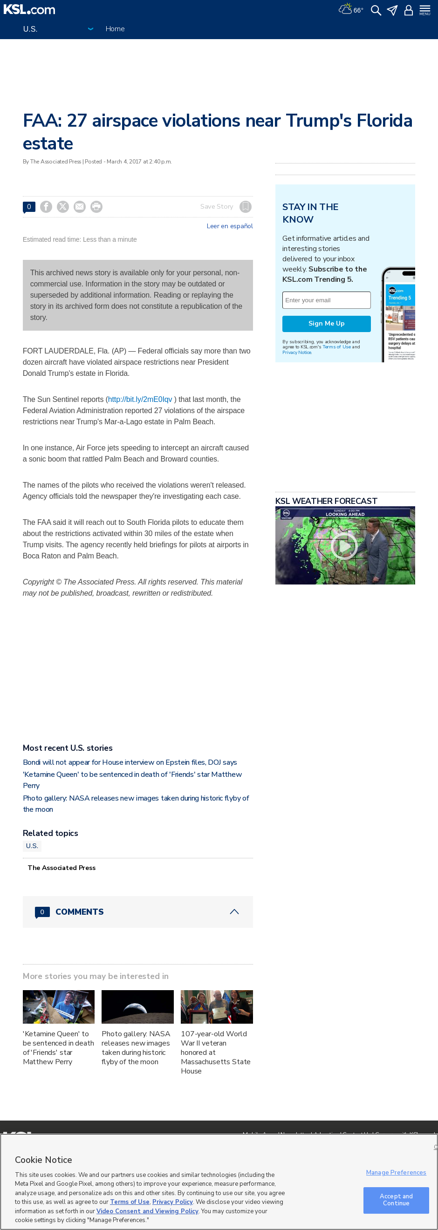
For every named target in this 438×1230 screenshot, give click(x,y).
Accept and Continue (396, 1200)
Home (115, 29)
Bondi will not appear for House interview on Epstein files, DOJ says (130, 762)
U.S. (32, 845)
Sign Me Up (326, 439)
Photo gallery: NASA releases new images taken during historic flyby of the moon (136, 1048)
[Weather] (350, 9)
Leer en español (230, 226)
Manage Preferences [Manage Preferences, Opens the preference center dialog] (396, 1173)
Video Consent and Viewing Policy (147, 1211)
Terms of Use (336, 463)
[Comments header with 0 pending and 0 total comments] (138, 912)
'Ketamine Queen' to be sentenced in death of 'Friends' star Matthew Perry (58, 1048)
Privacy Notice (296, 469)
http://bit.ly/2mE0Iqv (140, 399)
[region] (219, 1182)
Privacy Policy (172, 1202)
